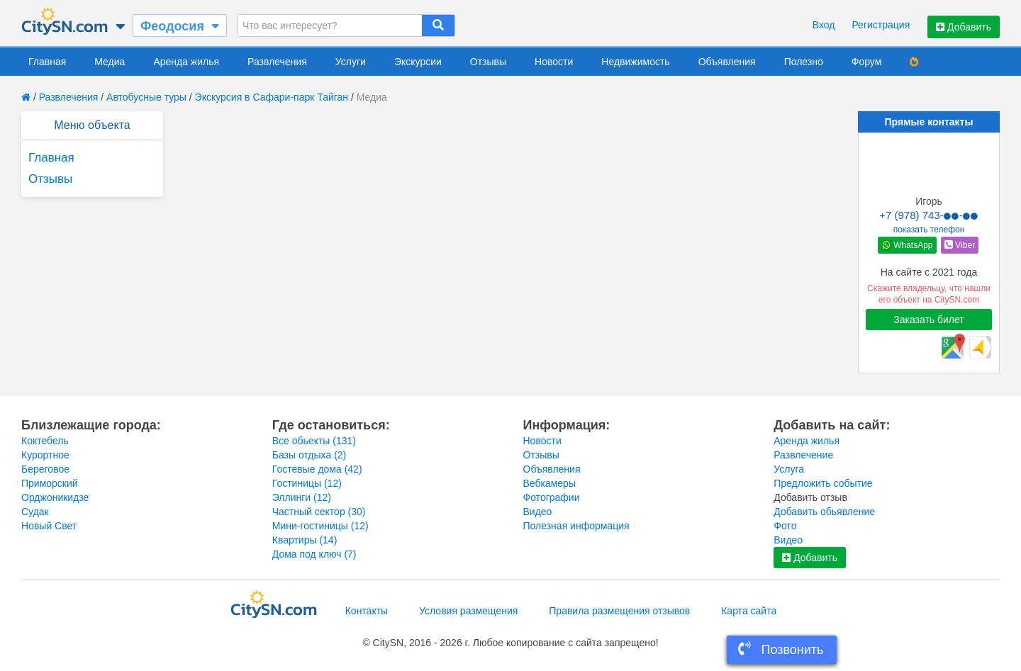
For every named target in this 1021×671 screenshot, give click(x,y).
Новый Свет (49, 525)
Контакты (366, 610)
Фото (785, 525)
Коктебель (45, 440)
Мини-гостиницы (320, 525)
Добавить (963, 27)
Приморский (49, 483)
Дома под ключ (314, 554)
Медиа (109, 61)
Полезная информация (576, 525)
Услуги (350, 61)
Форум (867, 61)
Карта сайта (748, 610)
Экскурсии (418, 61)
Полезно (803, 61)
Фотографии (551, 497)
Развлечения (277, 61)
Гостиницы (307, 483)
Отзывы (488, 61)
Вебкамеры (549, 483)
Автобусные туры (146, 97)
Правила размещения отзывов (619, 610)
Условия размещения (468, 610)
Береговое (45, 469)
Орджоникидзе (55, 497)
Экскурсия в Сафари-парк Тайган (272, 97)
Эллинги (301, 497)
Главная (47, 61)
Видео (537, 511)
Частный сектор (319, 511)
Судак (35, 511)
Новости (554, 61)
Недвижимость (635, 61)
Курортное (45, 455)
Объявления (727, 61)
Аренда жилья (186, 61)
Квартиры (304, 540)
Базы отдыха (309, 455)
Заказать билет (928, 319)
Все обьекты (314, 440)
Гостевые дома (317, 469)
